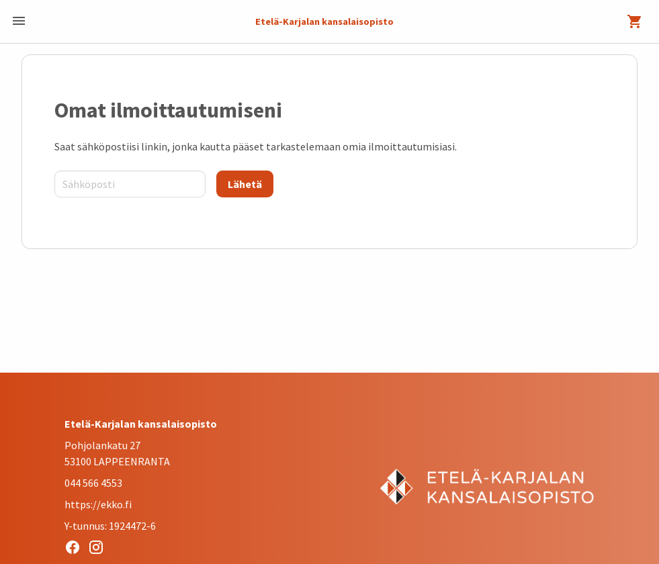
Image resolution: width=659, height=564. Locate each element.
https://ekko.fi (98, 504)
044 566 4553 (93, 482)
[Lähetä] (244, 184)
